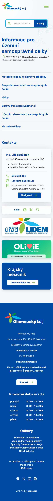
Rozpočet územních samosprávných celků (24, 87)
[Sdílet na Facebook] (25, 209)
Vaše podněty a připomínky (26, 440)
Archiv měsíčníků (23, 282)
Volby (5, 97)
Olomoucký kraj (10, 57)
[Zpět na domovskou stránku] (14, 6)
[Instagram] (29, 478)
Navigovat (29, 195)
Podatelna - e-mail (26, 350)
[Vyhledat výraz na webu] (22, 23)
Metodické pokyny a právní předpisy (24, 76)
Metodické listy (11, 126)
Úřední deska (26, 451)
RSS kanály (26, 468)
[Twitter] (23, 478)
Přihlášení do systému (26, 437)
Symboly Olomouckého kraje (26, 444)
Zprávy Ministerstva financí (19, 105)
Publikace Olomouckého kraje (26, 447)
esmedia (32, 490)
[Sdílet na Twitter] (31, 209)
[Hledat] (40, 23)
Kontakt (26, 382)
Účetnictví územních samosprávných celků (25, 116)
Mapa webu (26, 464)
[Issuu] (35, 478)
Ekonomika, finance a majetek (34, 57)
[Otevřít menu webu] (46, 6)
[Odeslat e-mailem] (37, 209)
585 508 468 (16, 176)
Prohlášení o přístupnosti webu (26, 461)
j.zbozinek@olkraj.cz (20, 180)
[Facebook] (17, 478)
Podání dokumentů (26, 361)
